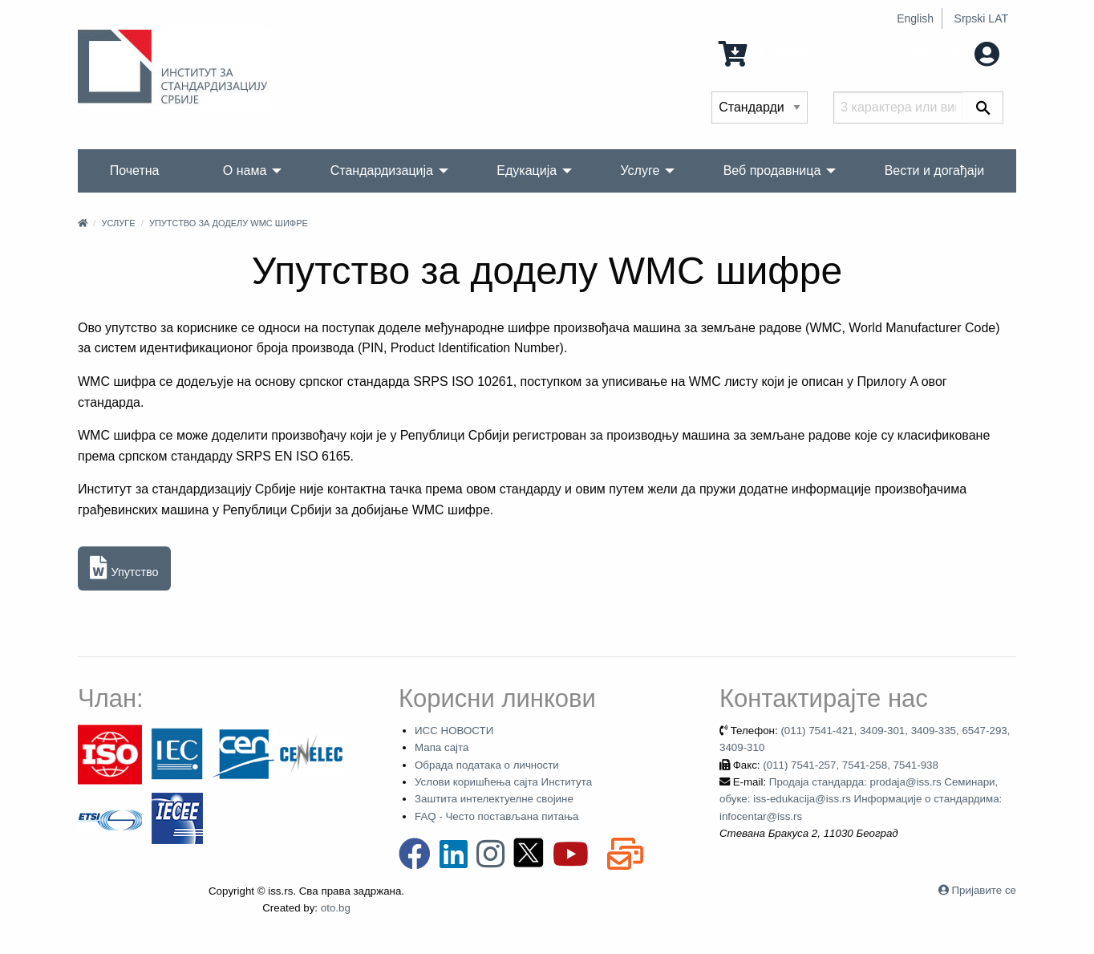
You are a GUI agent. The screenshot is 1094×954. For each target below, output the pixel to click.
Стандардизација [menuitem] (381, 170)
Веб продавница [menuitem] (772, 170)
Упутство (124, 568)
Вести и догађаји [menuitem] (935, 170)
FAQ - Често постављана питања (497, 816)
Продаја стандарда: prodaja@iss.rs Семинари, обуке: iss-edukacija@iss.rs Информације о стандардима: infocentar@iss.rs (860, 799)
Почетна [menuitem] (135, 170)
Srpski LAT (981, 18)
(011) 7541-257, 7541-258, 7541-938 (850, 765)
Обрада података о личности (487, 765)
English (915, 18)
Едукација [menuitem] (526, 170)
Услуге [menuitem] (639, 170)
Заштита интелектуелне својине (494, 799)
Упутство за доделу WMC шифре (228, 223)
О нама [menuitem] (245, 170)
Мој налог (953, 52)
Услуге (118, 223)
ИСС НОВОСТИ (454, 731)
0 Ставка (763, 52)
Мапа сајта (441, 747)
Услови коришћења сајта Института (503, 782)
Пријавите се (984, 890)
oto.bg (335, 908)
